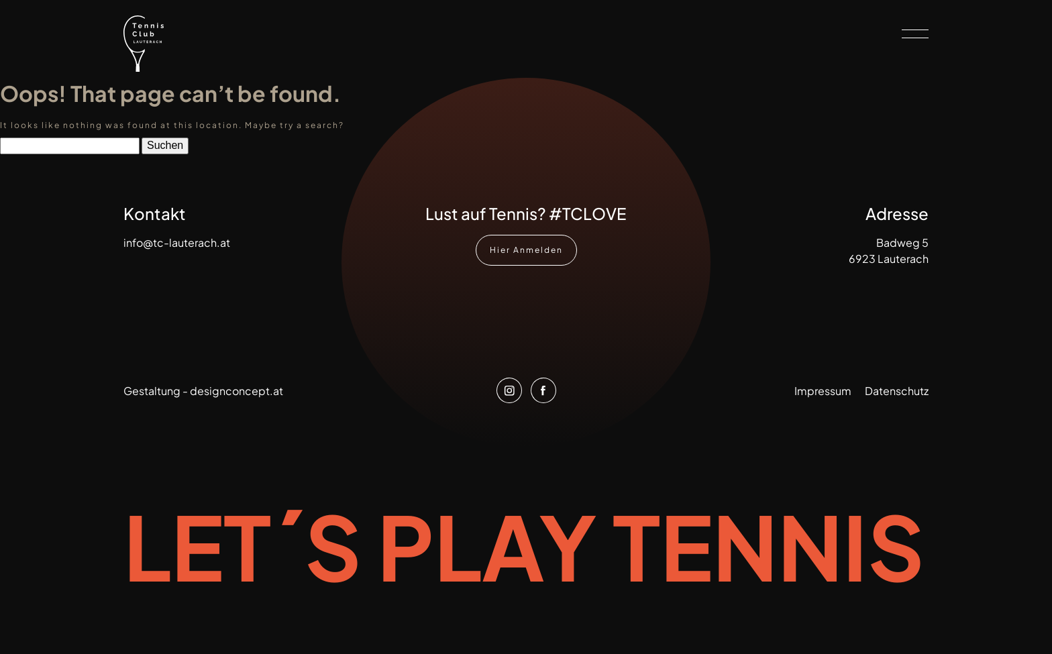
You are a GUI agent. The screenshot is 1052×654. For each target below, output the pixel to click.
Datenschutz (897, 391)
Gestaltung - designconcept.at (203, 391)
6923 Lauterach (889, 259)
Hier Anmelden (526, 254)
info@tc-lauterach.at (176, 242)
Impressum (822, 391)
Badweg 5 (902, 242)
